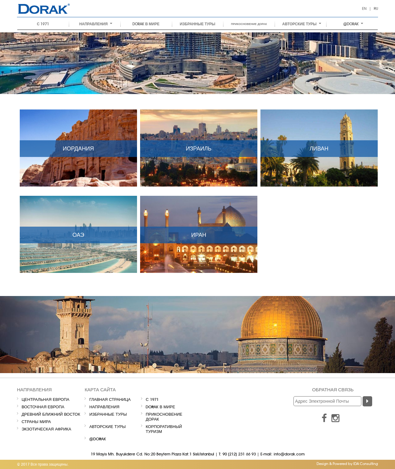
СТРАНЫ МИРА (36, 421)
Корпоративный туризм (164, 429)
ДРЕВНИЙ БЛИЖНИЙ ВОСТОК (51, 414)
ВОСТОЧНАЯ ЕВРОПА (43, 406)
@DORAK (353, 24)
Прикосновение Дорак (249, 24)
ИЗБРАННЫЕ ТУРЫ (197, 24)
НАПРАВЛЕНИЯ (95, 24)
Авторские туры (301, 24)
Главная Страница (110, 399)
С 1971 (43, 24)
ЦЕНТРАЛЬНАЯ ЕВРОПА (45, 399)
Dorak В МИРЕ (145, 24)
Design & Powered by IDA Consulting (347, 463)
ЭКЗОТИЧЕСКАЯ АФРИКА (46, 428)
